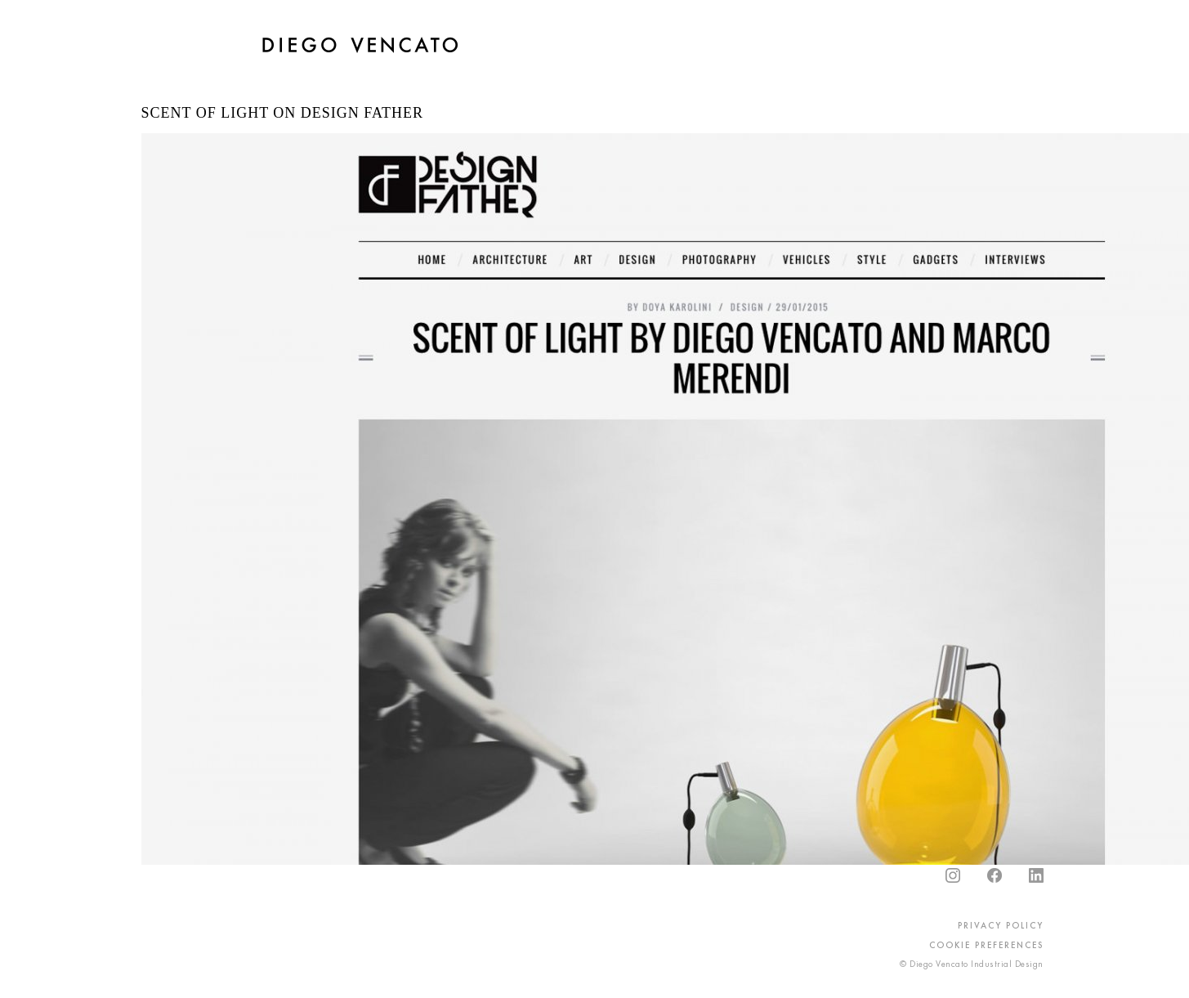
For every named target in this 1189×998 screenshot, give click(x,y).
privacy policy (1001, 925)
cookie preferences (986, 945)
